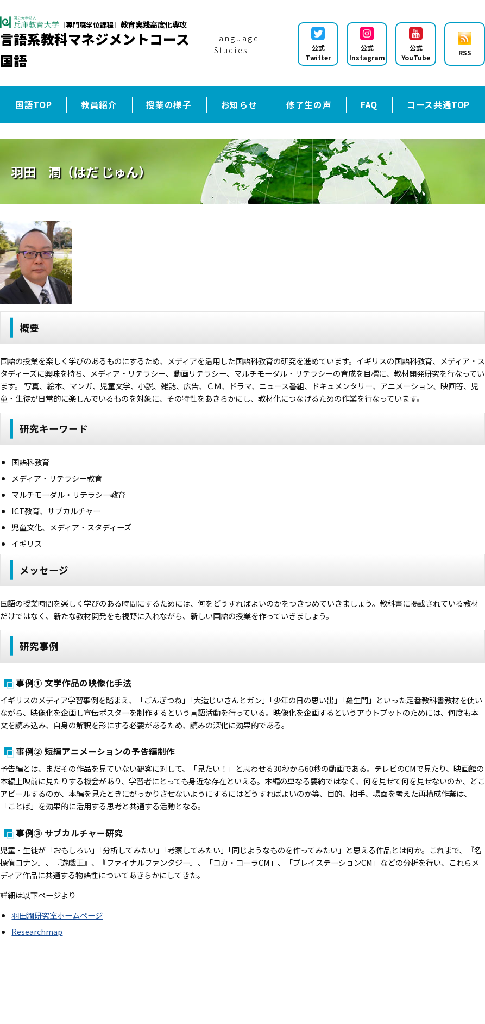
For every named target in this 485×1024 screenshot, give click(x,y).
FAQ (369, 104)
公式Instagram (367, 44)
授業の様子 (168, 104)
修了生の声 (308, 104)
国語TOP (33, 104)
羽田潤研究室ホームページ (57, 915)
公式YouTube (415, 44)
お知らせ (239, 104)
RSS (464, 44)
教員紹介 (99, 104)
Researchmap (36, 931)
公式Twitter (318, 44)
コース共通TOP (438, 104)
